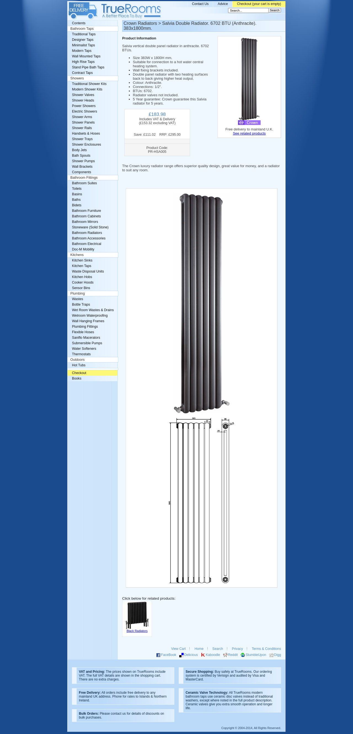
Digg (277, 655)
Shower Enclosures (86, 144)
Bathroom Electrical (86, 244)
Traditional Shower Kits (89, 84)
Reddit (233, 655)
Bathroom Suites (84, 183)
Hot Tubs (78, 365)
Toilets (77, 189)
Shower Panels (83, 122)
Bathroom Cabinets (86, 216)
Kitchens (77, 255)
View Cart (178, 649)
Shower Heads (83, 100)
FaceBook (168, 655)
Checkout (79, 373)
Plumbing (77, 293)
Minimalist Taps (83, 45)
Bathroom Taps (81, 29)
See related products (249, 133)
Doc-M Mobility (83, 249)
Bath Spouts (81, 156)
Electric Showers (84, 111)
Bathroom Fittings (84, 178)
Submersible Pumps (87, 343)
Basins (77, 194)
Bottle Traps (81, 304)
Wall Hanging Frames (88, 321)
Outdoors (77, 360)
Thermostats (81, 354)
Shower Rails (82, 128)
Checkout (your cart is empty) (259, 4)
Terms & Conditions (266, 649)
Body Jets (79, 150)
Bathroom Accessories (89, 238)
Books (76, 378)
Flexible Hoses (83, 332)
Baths (76, 200)
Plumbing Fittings (85, 327)
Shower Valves (83, 95)
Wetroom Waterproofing (90, 315)
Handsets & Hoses (86, 133)
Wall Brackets (82, 167)
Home (199, 649)
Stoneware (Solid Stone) (90, 227)
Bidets (76, 205)
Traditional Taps (84, 34)
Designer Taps (82, 40)
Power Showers (84, 106)
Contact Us (200, 4)
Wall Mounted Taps (86, 56)
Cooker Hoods (82, 282)
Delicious (191, 655)
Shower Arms (82, 117)
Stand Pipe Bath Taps (88, 67)
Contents (78, 23)
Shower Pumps (83, 161)
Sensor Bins (81, 288)
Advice (223, 4)
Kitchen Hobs (82, 277)
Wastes (77, 299)
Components (81, 172)
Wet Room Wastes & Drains (93, 310)
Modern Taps (82, 51)
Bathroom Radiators (87, 233)
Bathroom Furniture (86, 211)
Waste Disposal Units (88, 271)
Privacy (237, 649)
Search (217, 649)
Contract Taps (82, 73)
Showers (77, 78)
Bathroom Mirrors (85, 222)
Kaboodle (213, 655)
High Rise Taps (83, 62)
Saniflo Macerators (86, 338)
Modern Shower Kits (87, 89)
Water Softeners (84, 349)
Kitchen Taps (81, 266)
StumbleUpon (256, 655)
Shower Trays (82, 139)
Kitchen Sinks (82, 260)
